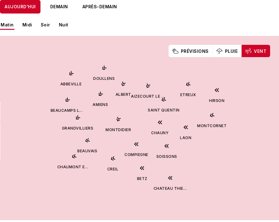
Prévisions (190, 51)
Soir (45, 24)
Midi (27, 24)
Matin (7, 24)
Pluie (227, 51)
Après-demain (99, 6)
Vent (255, 51)
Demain (59, 6)
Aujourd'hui (20, 6)
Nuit (63, 24)
